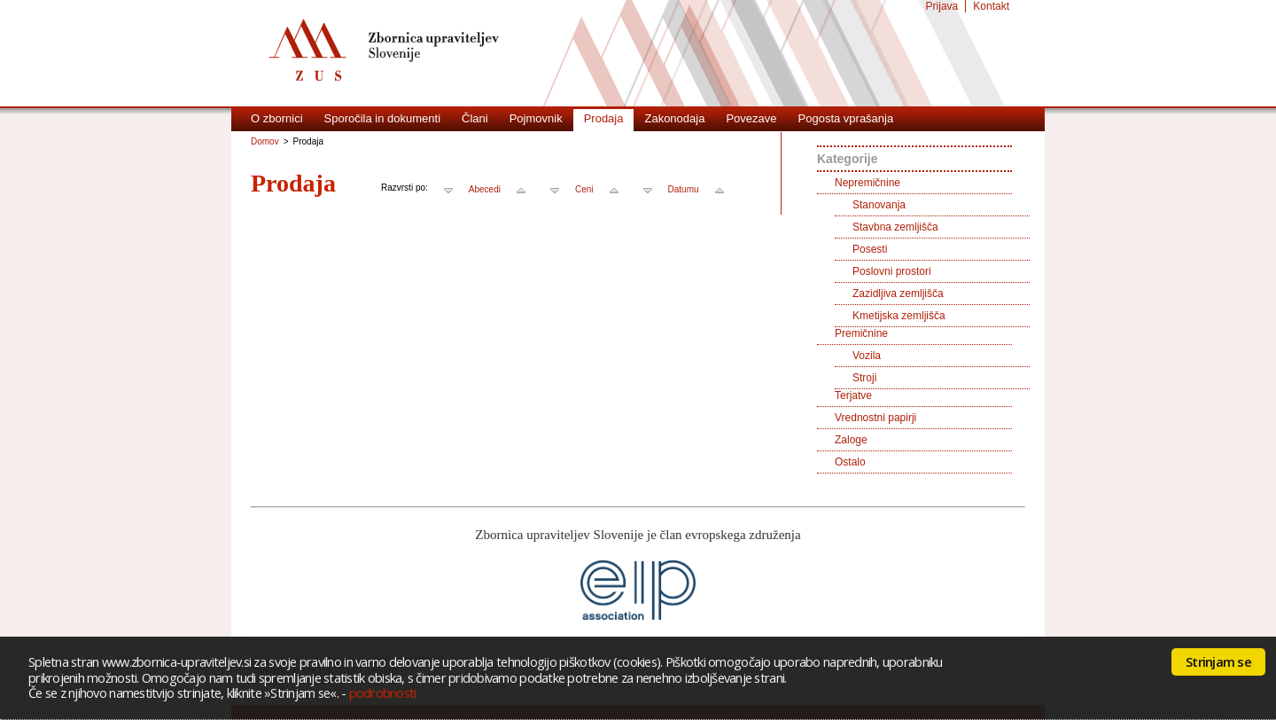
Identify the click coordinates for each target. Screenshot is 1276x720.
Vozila (866, 355)
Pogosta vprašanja (846, 118)
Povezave (751, 118)
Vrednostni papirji (875, 417)
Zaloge (851, 440)
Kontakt (991, 6)
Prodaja (604, 118)
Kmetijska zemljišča (898, 315)
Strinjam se (1218, 661)
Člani (475, 118)
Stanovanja (879, 205)
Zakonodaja (674, 118)
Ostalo (850, 462)
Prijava (942, 6)
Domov (265, 141)
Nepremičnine (867, 182)
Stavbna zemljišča (895, 227)
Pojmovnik (536, 118)
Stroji (864, 378)
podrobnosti (382, 692)
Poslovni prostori (891, 271)
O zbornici (277, 118)
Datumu (683, 189)
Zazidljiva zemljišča (898, 293)
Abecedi (485, 189)
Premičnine (861, 333)
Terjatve (853, 395)
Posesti (869, 249)
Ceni (584, 189)
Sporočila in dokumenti (382, 118)
